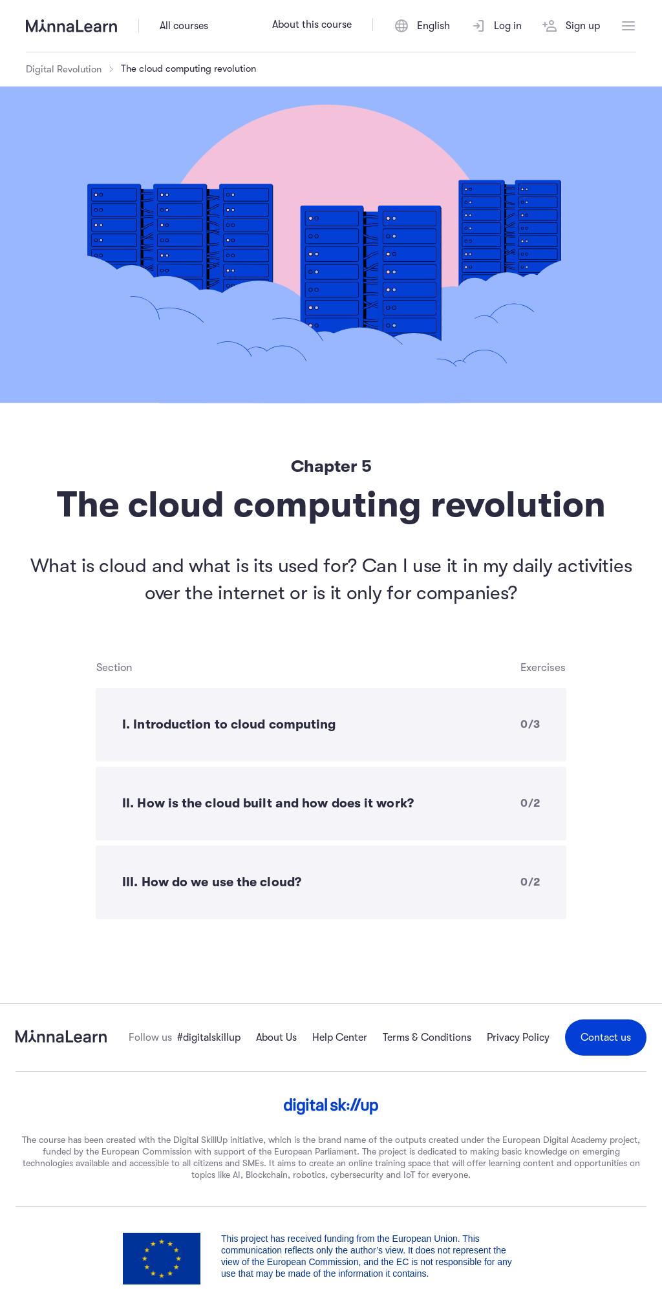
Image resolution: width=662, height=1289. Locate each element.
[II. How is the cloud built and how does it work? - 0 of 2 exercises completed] (331, 803)
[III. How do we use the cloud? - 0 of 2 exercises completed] (331, 882)
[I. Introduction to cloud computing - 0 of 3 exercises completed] (331, 724)
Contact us (606, 1037)
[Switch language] (422, 26)
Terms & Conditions (427, 1037)
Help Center (339, 1037)
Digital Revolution (63, 69)
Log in (496, 26)
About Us (276, 1037)
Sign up (571, 26)
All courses (184, 26)
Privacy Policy (518, 1037)
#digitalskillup (208, 1037)
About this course (312, 24)
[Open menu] (628, 26)
